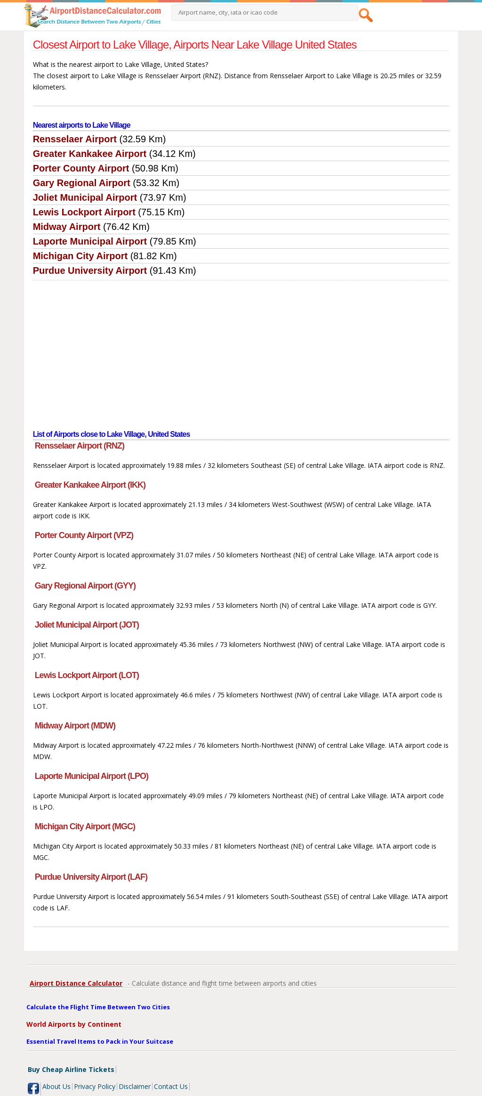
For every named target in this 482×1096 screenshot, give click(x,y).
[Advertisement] (241, 351)
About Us (56, 1086)
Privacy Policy (94, 1086)
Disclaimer (135, 1086)
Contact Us (171, 1086)
